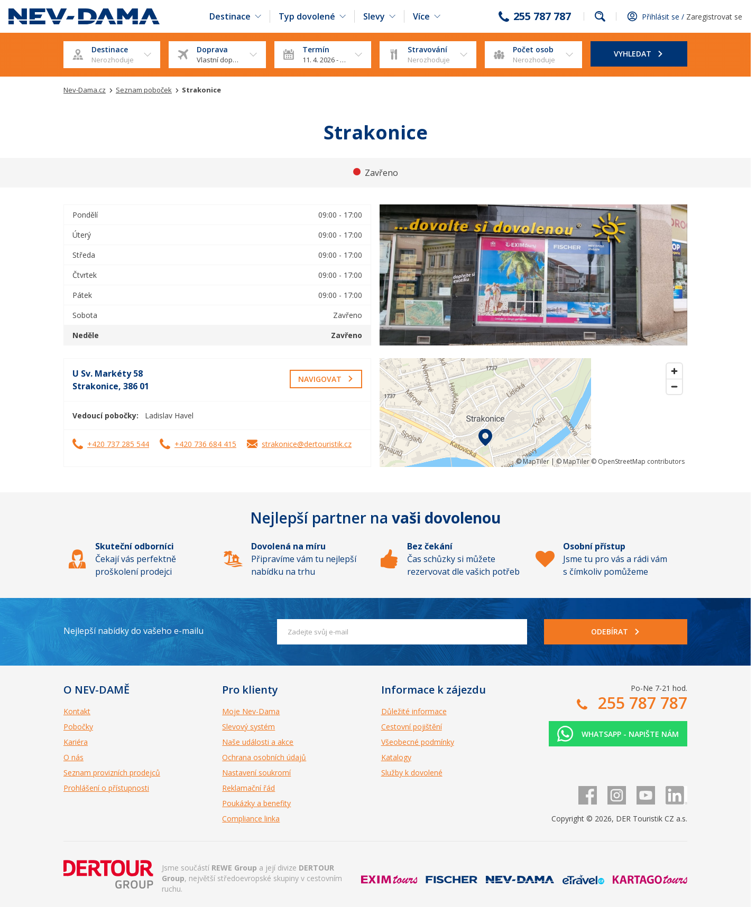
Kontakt (76, 711)
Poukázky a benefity (256, 803)
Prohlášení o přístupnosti (106, 788)
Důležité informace (414, 711)
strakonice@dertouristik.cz (307, 444)
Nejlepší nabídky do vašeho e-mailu (133, 631)
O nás (73, 757)
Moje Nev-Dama (251, 711)
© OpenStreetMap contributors (638, 461)
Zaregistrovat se (714, 17)
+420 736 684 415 (205, 444)
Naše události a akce (257, 742)
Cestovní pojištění (411, 727)
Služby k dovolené (411, 773)
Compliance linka (251, 819)
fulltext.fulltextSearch (600, 16)
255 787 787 (542, 16)
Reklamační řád (248, 788)
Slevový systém (248, 727)
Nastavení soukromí (256, 773)
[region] (533, 412)
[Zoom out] (674, 386)
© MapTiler (532, 461)
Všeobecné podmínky (417, 742)
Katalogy (396, 757)
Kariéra (75, 742)
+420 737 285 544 (118, 444)
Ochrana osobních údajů (264, 757)
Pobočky (78, 727)
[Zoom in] (674, 371)
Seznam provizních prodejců (111, 773)
